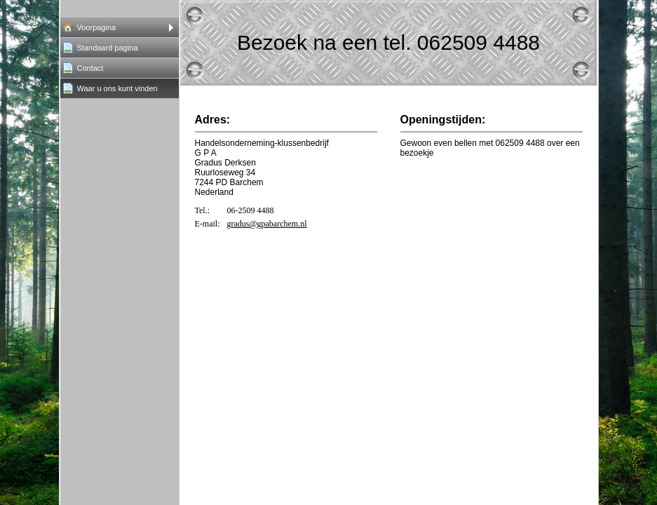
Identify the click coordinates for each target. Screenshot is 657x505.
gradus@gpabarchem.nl (267, 224)
